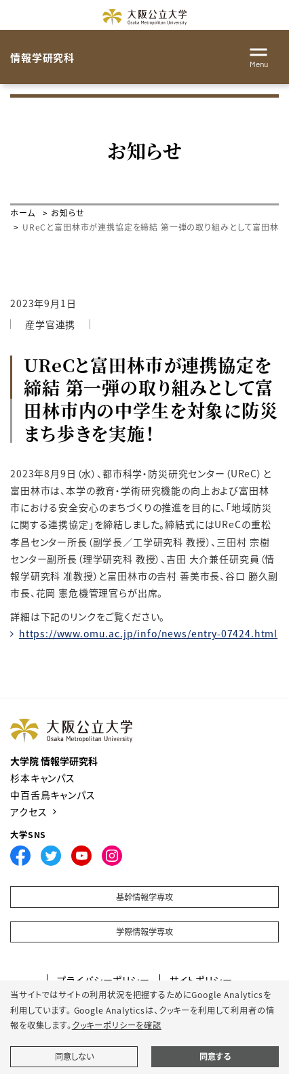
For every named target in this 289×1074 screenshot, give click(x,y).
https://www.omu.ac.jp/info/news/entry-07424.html (148, 633)
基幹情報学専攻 (144, 897)
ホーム (22, 212)
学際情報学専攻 (144, 932)
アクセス (28, 811)
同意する (215, 1056)
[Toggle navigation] (258, 55)
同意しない (74, 1056)
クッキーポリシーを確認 (116, 1025)
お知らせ (67, 212)
